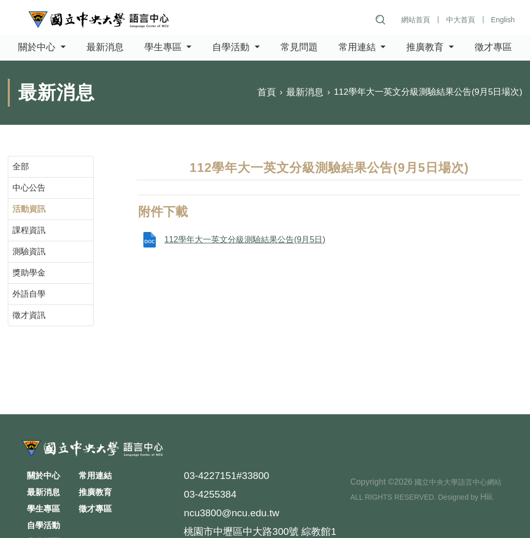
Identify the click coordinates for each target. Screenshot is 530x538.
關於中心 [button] (38, 47)
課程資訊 (29, 230)
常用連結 (95, 475)
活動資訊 (29, 209)
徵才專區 (493, 47)
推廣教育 (95, 492)
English (502, 19)
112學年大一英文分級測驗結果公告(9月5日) (244, 239)
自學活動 (43, 525)
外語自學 (29, 293)
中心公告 (29, 187)
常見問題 (299, 47)
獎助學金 (29, 272)
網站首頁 (415, 19)
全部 (20, 166)
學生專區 (43, 508)
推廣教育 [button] (426, 47)
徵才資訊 (29, 315)
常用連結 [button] (358, 47)
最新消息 (105, 47)
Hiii (486, 496)
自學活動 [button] (232, 47)
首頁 (266, 92)
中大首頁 (460, 19)
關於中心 (43, 475)
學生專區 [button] (164, 47)
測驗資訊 (29, 251)
